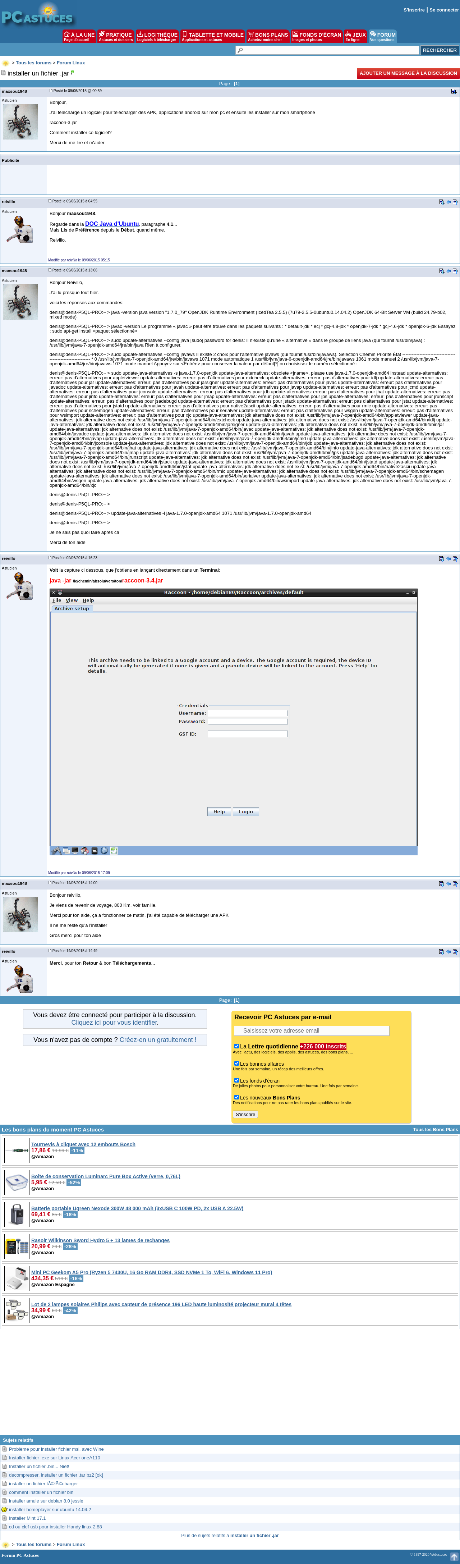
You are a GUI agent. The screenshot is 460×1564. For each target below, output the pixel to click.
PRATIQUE (116, 36)
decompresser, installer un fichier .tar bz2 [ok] (56, 1475)
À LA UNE (79, 36)
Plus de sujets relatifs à (230, 1535)
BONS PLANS (268, 36)
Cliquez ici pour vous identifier (114, 1022)
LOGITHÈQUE (157, 36)
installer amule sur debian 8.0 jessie (46, 1501)
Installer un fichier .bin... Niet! (39, 1466)
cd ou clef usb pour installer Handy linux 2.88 (55, 1526)
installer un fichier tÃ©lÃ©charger (43, 1483)
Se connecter (444, 10)
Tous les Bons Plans (435, 1129)
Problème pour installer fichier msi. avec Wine (56, 1449)
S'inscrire (414, 10)
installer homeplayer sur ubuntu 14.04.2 (50, 1509)
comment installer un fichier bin (41, 1492)
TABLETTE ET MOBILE (213, 36)
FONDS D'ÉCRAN (317, 36)
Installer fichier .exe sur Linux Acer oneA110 (54, 1457)
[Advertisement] (230, 1385)
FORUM (383, 36)
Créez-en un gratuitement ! (158, 1039)
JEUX (355, 36)
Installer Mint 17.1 (27, 1518)
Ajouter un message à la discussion (408, 73)
